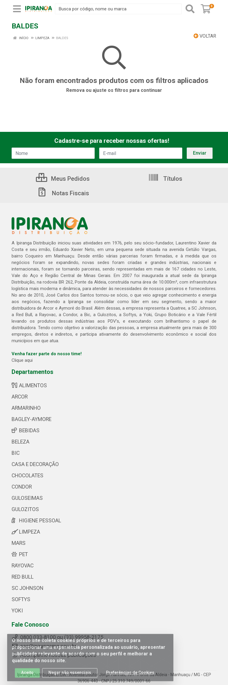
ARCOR (20, 397)
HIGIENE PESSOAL (36, 521)
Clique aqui (22, 360)
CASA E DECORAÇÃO (35, 464)
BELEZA (20, 442)
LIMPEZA (26, 532)
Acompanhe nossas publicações (54, 655)
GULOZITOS (25, 509)
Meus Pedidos (63, 178)
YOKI (17, 611)
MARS (19, 543)
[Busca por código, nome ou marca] (118, 9)
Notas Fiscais (63, 193)
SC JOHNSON (27, 588)
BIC (16, 453)
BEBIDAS (25, 430)
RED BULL (23, 577)
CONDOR (22, 487)
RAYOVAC (23, 566)
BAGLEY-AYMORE (31, 419)
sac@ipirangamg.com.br (44, 646)
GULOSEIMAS (27, 498)
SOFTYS (21, 599)
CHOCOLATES (27, 475)
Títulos (165, 178)
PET (20, 554)
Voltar (205, 36)
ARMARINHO (26, 408)
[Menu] (17, 9)
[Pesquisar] (190, 9)
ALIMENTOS (29, 385)
